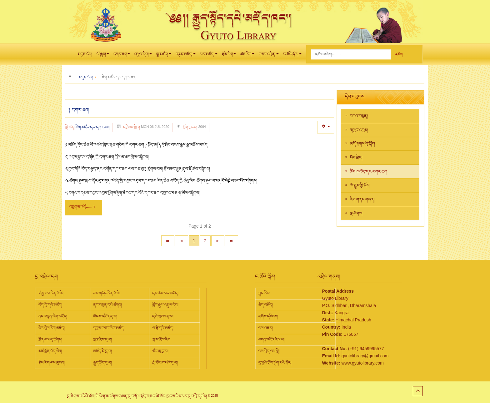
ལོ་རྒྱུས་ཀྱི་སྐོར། (360, 185)
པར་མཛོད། (209, 55)
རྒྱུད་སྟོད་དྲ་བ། (36, 363)
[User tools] (326, 127)
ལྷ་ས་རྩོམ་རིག (95, 339)
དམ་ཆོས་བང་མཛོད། (99, 293)
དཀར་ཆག (121, 55)
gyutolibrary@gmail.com (331, 355)
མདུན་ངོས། (85, 54)
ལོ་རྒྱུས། (103, 55)
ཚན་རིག (247, 55)
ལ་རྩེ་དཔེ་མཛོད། (97, 328)
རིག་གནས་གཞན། (362, 199)
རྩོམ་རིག (229, 55)
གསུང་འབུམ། (359, 130)
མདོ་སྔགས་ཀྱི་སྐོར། (362, 144)
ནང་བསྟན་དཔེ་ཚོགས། (41, 305)
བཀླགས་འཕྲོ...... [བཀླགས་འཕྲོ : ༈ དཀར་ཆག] (82, 207)
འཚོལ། (398, 54)
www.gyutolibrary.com (329, 362)
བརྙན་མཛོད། (186, 55)
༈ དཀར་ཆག (78, 110)
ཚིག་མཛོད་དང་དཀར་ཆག (92, 127)
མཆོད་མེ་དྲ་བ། (36, 351)
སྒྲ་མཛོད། (163, 55)
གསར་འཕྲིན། (269, 55)
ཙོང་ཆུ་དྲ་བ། (94, 351)
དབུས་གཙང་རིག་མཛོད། (42, 328)
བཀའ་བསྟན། (359, 116)
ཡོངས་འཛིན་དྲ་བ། (39, 316)
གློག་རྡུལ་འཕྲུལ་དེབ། (99, 305)
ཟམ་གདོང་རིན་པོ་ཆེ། (40, 293)
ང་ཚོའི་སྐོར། (292, 55)
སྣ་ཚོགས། (356, 213)
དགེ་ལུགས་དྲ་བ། (97, 316)
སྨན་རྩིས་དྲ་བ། (36, 339)
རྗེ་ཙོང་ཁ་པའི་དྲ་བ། (99, 363)
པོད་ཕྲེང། (356, 157)
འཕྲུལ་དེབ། (143, 55)
